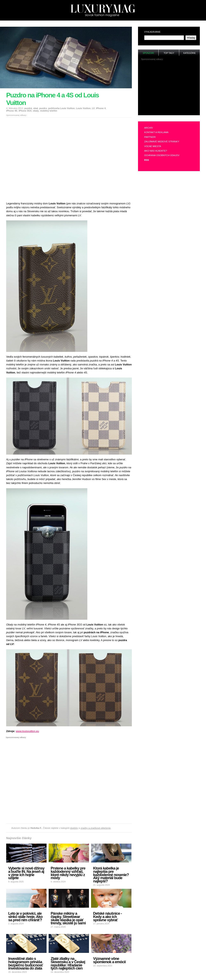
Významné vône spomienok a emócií (109, 960)
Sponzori (148, 53)
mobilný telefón (48, 110)
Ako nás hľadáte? (155, 151)
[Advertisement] (38, 158)
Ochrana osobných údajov (161, 155)
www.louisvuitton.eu (27, 731)
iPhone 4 (101, 108)
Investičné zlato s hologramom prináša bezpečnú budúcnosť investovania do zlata (25, 963)
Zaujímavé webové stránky (161, 141)
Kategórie (189, 53)
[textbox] (164, 37)
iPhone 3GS (25, 110)
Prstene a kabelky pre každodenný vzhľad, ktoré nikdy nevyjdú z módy (68, 873)
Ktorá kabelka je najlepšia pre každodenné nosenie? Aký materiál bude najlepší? (111, 874)
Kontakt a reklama (156, 132)
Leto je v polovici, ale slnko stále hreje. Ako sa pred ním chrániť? (25, 916)
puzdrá (28, 108)
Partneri (150, 137)
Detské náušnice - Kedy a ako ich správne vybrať (107, 916)
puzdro (43, 108)
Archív (148, 128)
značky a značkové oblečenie (96, 828)
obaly (36, 110)
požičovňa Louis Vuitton (61, 108)
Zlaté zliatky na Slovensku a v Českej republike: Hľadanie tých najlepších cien (68, 963)
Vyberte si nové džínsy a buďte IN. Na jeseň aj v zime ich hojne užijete (26, 873)
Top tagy (169, 53)
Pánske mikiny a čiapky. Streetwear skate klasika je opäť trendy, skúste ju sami (68, 918)
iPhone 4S (11, 110)
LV (93, 108)
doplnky (74, 828)
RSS (146, 160)
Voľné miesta (152, 146)
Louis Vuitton (83, 108)
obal (35, 108)
